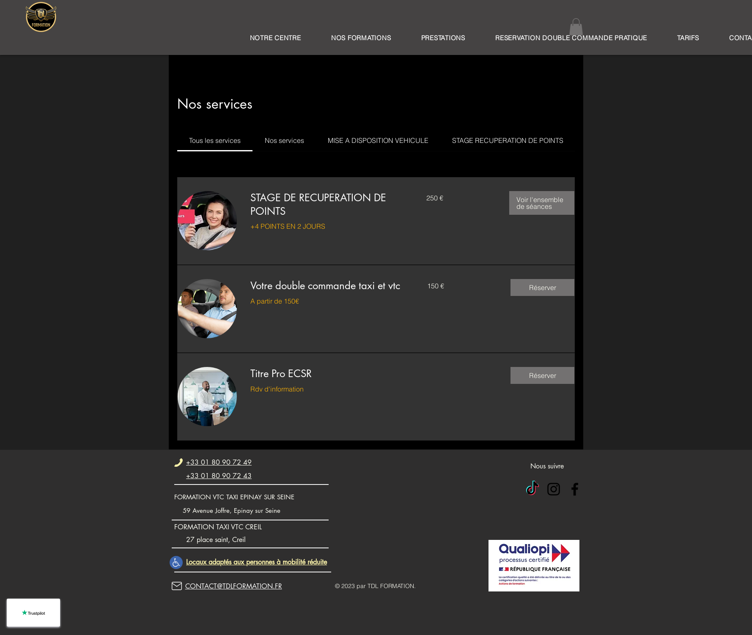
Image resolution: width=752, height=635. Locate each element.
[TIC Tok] (532, 489)
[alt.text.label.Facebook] (574, 489)
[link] (215, 140)
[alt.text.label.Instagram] (553, 489)
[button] (361, 37)
